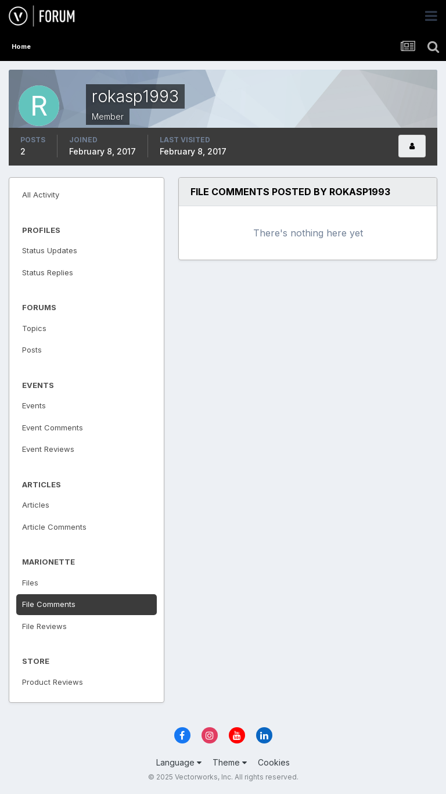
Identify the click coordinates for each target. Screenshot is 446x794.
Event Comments (52, 427)
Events (34, 405)
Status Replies (47, 272)
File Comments (48, 604)
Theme (230, 762)
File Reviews (44, 626)
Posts (32, 349)
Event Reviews (48, 449)
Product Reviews (52, 682)
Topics (34, 328)
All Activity (40, 194)
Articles (35, 504)
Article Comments (54, 526)
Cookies (274, 762)
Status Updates (49, 250)
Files (30, 582)
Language (179, 762)
